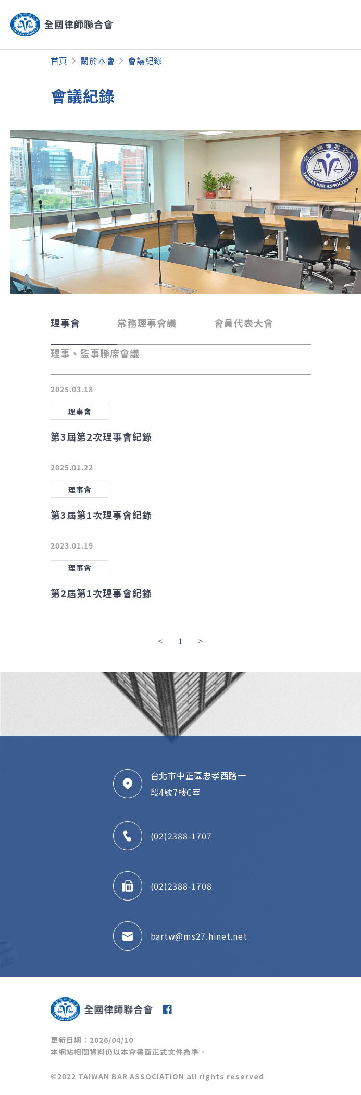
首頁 (59, 60)
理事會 (65, 323)
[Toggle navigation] (311, 24)
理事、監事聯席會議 (95, 353)
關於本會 (97, 60)
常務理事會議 (147, 323)
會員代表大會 (243, 323)
